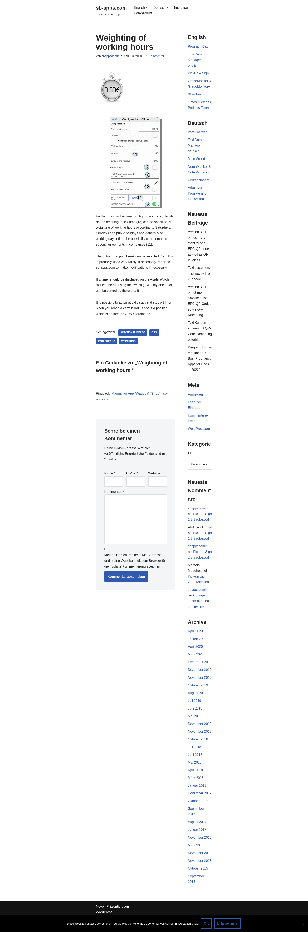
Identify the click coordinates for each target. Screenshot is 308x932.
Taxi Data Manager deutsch (195, 151)
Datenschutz (143, 13)
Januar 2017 (197, 844)
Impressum (182, 7)
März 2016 (196, 859)
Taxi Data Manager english (195, 59)
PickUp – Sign (198, 73)
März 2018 (196, 792)
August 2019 (197, 707)
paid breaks (106, 341)
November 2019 (200, 691)
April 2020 (195, 660)
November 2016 (200, 852)
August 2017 (197, 836)
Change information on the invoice (198, 614)
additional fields (132, 333)
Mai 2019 (195, 730)
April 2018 (195, 784)
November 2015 (200, 875)
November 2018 (200, 745)
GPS (154, 333)
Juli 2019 (194, 714)
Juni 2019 (195, 722)
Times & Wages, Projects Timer (200, 108)
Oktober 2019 (198, 699)
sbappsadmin (111, 56)
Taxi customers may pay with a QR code (199, 280)
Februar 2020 (198, 675)
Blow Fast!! (196, 94)
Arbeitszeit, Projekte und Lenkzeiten (197, 199)
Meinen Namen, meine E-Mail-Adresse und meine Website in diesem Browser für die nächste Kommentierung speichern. (135, 561)
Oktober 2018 (198, 753)
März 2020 (196, 668)
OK (206, 923)
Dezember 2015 (200, 867)
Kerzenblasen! (198, 186)
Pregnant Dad (198, 46)
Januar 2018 (197, 799)
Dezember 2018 (200, 738)
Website (154, 474)
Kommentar (114, 492)
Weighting (128, 341)
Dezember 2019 (200, 683)
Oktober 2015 (198, 883)
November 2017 (200, 807)
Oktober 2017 (198, 815)
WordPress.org (199, 436)
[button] (147, 7)
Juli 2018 (194, 761)
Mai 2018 (195, 776)
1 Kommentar (155, 56)
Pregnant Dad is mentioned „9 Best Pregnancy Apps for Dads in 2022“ (200, 365)
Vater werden (197, 138)
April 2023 (195, 645)
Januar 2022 (197, 652)
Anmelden (195, 401)
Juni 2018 (195, 769)
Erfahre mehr (227, 923)
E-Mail (132, 474)
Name (109, 474)
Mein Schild (196, 165)
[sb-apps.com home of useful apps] (111, 10)
